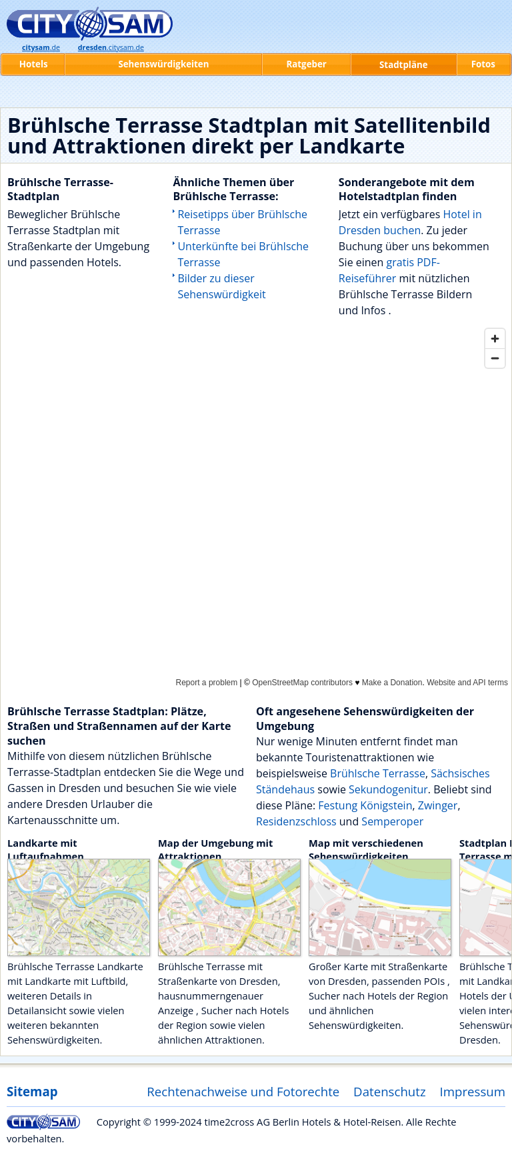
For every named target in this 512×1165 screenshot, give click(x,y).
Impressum (473, 1091)
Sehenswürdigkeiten (163, 64)
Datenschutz (389, 1091)
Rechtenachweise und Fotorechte (243, 1091)
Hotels (33, 64)
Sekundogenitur (388, 789)
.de (41, 47)
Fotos (483, 64)
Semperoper (392, 821)
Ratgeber (306, 64)
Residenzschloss (296, 821)
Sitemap (32, 1091)
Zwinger (438, 805)
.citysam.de (111, 47)
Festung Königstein (365, 805)
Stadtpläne (403, 65)
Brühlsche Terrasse (377, 773)
